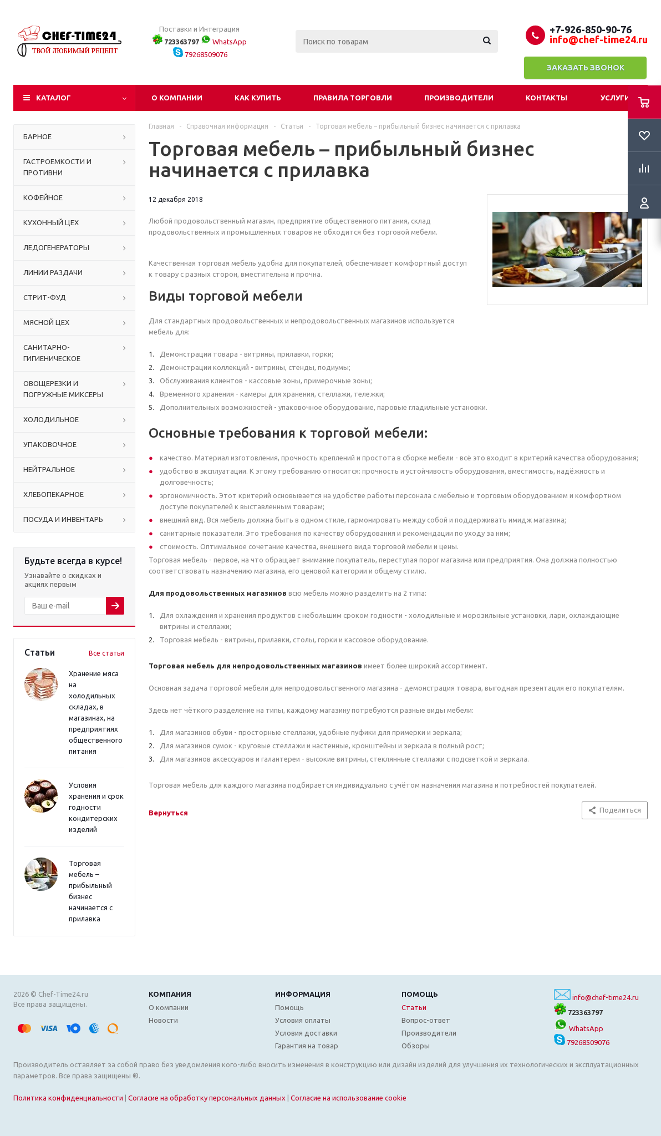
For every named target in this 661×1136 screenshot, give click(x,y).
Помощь (419, 994)
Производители (459, 98)
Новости (163, 1020)
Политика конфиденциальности (68, 1098)
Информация (302, 994)
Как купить (258, 98)
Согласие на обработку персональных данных (207, 1098)
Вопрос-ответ (425, 1020)
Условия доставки (306, 1033)
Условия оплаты (302, 1020)
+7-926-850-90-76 (591, 29)
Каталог (53, 98)
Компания (170, 994)
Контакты (546, 98)
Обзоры (415, 1045)
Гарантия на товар (306, 1045)
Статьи (413, 1007)
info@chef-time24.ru (605, 997)
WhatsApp (224, 41)
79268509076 (200, 54)
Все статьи (106, 653)
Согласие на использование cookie (348, 1098)
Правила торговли (352, 98)
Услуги (615, 98)
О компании (176, 98)
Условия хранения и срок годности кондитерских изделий (96, 807)
